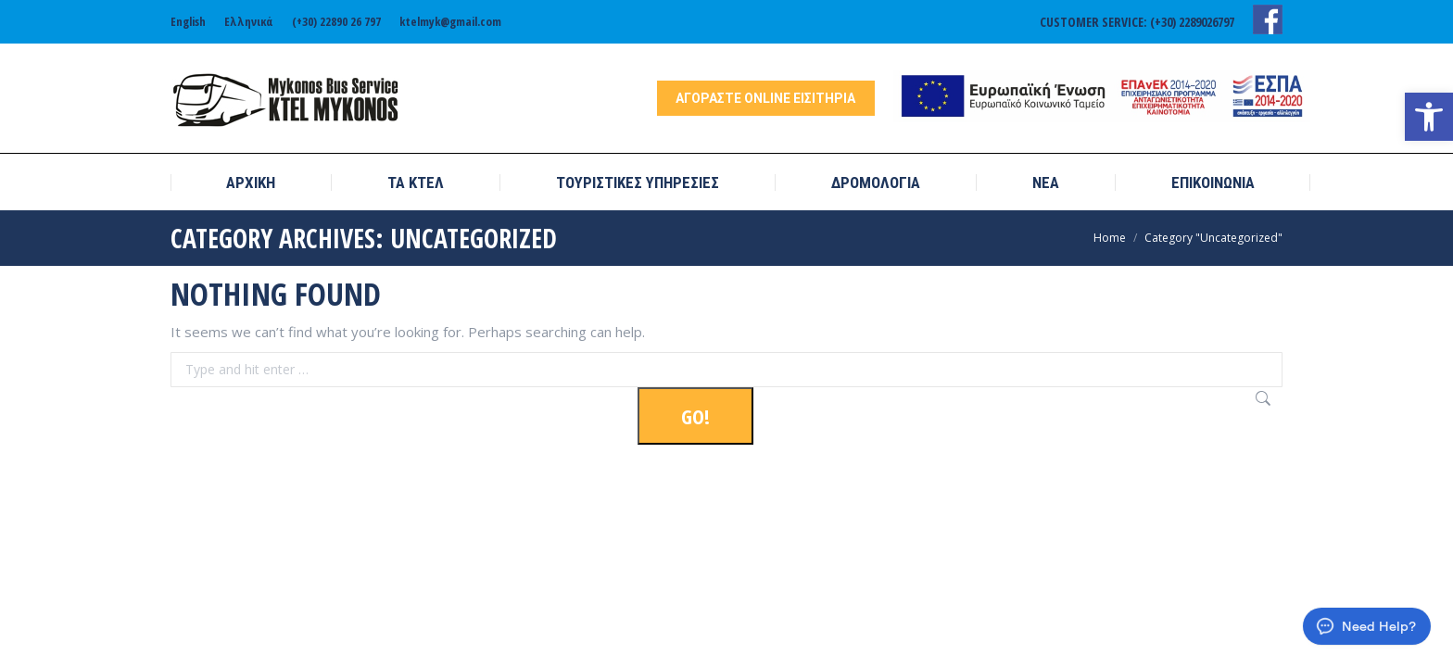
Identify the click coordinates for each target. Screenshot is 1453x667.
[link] (1429, 117)
